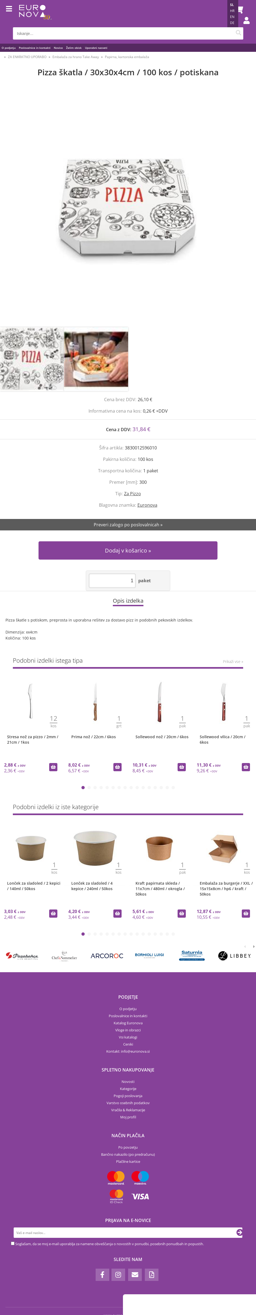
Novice (58, 48)
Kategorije (128, 1088)
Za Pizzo (132, 494)
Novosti (128, 1081)
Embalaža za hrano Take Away (75, 57)
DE (232, 22)
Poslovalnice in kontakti (35, 48)
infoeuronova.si (135, 1051)
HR (232, 10)
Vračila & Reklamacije (128, 1109)
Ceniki (128, 1044)
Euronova (147, 505)
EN (232, 16)
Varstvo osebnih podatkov (128, 1102)
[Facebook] (102, 1275)
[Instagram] (118, 1275)
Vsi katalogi (128, 1037)
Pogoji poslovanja (128, 1095)
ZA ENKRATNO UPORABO (27, 57)
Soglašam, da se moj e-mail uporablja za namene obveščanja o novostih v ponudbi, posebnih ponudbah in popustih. (109, 1243)
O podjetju (9, 48)
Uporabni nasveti (96, 48)
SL (232, 4)
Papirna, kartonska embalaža (127, 57)
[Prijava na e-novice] (240, 1232)
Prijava (244, 25)
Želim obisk (74, 48)
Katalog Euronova (128, 1022)
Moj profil (128, 1117)
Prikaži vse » (233, 661)
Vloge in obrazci (128, 1030)
